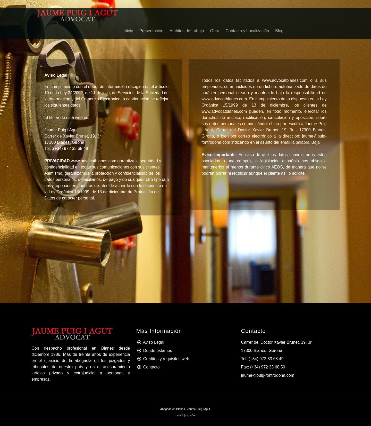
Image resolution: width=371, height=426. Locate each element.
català (179, 415)
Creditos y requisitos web (166, 359)
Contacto (151, 367)
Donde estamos (157, 350)
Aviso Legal (153, 342)
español (190, 415)
